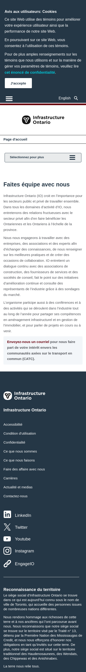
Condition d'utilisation (19, 433)
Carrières (10, 478)
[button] (76, 98)
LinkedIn (23, 515)
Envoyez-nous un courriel (28, 342)
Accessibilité (12, 424)
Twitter (21, 527)
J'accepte (18, 83)
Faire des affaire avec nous (24, 469)
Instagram (24, 550)
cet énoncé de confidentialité (30, 72)
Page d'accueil (15, 139)
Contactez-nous (15, 496)
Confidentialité (14, 442)
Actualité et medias (18, 487)
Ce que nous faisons (19, 460)
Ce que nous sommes (20, 451)
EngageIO (24, 563)
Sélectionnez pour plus (42, 158)
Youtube (23, 539)
